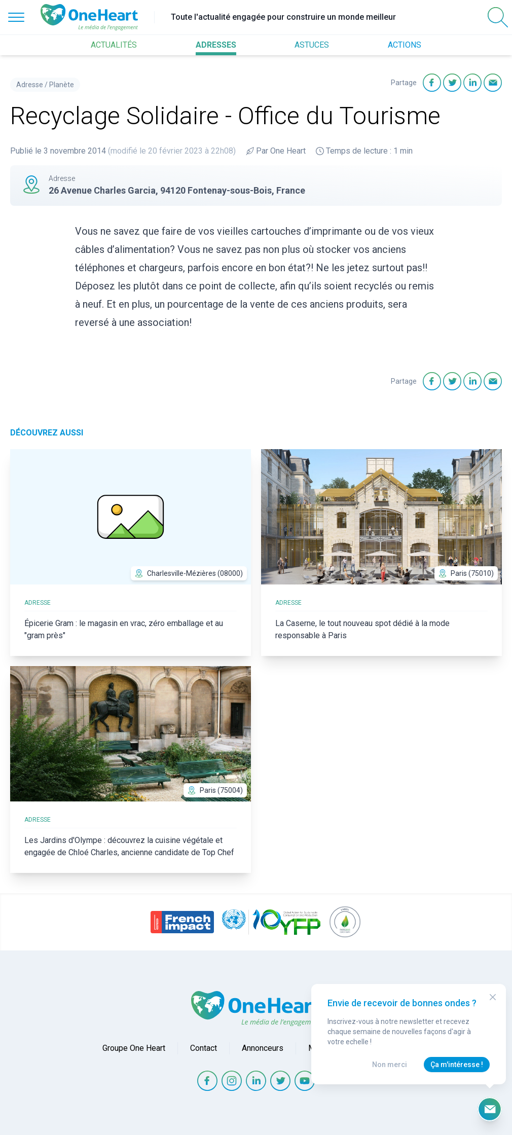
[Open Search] (498, 17)
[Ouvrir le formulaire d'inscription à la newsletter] (490, 1109)
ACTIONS (404, 45)
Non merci (389, 1064)
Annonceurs (262, 1048)
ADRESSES (216, 45)
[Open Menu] (16, 17)
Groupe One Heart (133, 1048)
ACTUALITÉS (114, 45)
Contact (203, 1048)
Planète (61, 85)
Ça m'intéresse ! (456, 1064)
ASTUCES (312, 45)
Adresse (29, 85)
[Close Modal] (493, 997)
